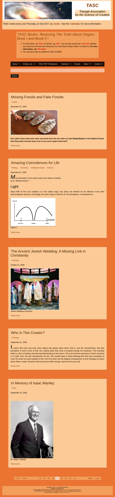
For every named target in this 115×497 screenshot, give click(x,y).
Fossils (14, 102)
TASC (92, 5)
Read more (15, 145)
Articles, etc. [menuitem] (28, 64)
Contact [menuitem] (97, 64)
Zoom (57, 24)
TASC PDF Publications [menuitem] (48, 64)
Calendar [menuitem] (65, 64)
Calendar (75, 24)
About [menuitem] (86, 64)
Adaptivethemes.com (65, 492)
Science (50, 168)
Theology (15, 260)
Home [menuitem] (15, 64)
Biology (15, 168)
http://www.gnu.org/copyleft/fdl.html (71, 489)
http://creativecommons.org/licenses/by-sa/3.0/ (55, 491)
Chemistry (24, 168)
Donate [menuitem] (77, 64)
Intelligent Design (38, 168)
